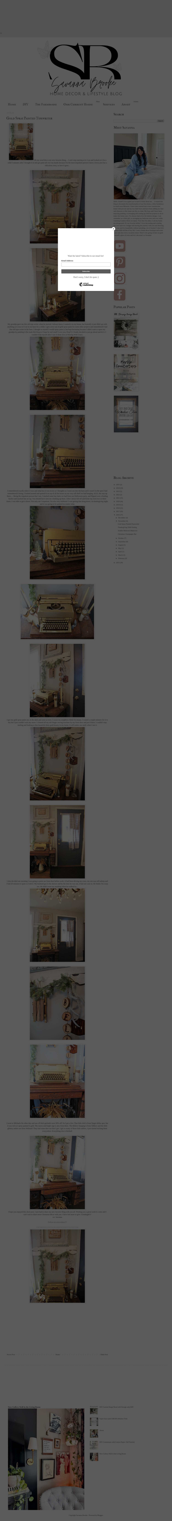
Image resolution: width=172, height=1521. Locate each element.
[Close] (113, 228)
